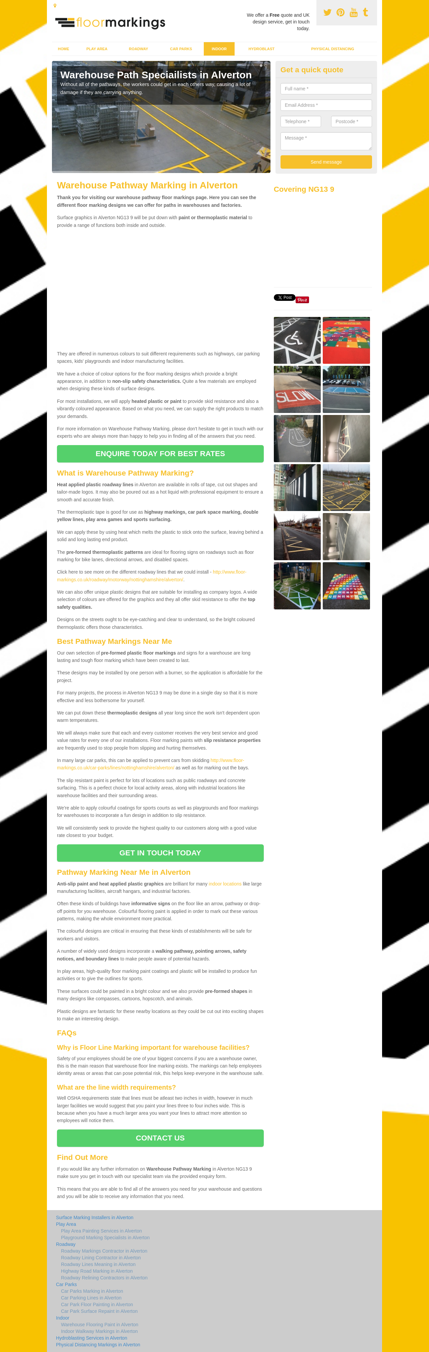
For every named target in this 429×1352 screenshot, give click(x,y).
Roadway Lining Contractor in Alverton (101, 1257)
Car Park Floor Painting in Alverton (97, 1304)
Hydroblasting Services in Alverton (91, 1338)
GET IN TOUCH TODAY (160, 853)
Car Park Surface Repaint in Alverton (99, 1311)
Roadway (138, 49)
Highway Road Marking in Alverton (97, 1271)
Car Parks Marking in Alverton (92, 1291)
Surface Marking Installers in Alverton (94, 1217)
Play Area (97, 49)
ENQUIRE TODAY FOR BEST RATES (160, 453)
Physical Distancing (332, 49)
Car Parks (181, 49)
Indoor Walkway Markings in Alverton (99, 1331)
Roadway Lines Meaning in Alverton (98, 1264)
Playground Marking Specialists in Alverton (105, 1237)
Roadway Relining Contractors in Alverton (104, 1277)
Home (63, 49)
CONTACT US (160, 1138)
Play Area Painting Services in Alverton (101, 1231)
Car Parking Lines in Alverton (91, 1297)
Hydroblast (261, 49)
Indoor (219, 49)
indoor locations (225, 883)
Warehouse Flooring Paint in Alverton (99, 1324)
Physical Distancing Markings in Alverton (98, 1344)
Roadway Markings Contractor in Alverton (104, 1251)
